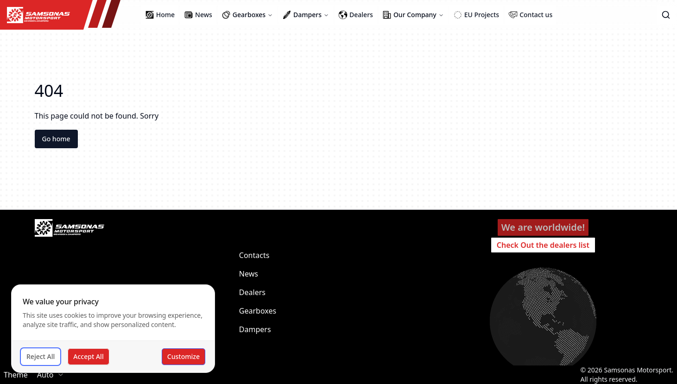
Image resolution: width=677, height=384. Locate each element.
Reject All (40, 356)
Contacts (254, 255)
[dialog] (113, 328)
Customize (183, 356)
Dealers (252, 292)
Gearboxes (257, 311)
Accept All (88, 356)
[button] (666, 15)
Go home (56, 138)
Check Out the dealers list (543, 245)
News (248, 274)
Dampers (255, 329)
